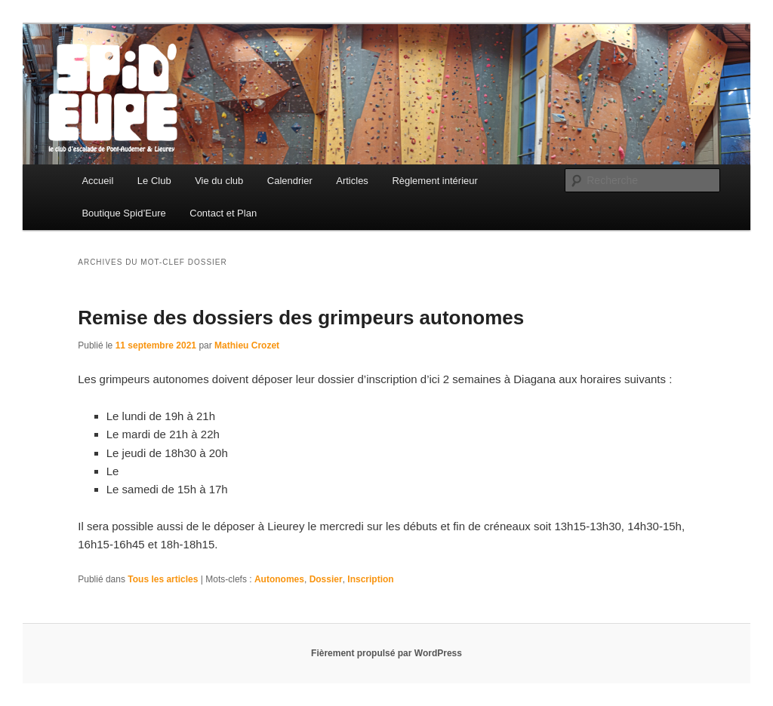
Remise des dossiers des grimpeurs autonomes (301, 317)
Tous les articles (163, 579)
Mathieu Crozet (246, 345)
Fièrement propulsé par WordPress (386, 653)
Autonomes (279, 579)
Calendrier (290, 180)
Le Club (154, 180)
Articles (352, 180)
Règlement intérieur (434, 180)
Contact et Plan (223, 213)
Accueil (97, 180)
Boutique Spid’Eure (123, 213)
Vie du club (219, 180)
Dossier (326, 579)
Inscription (370, 579)
